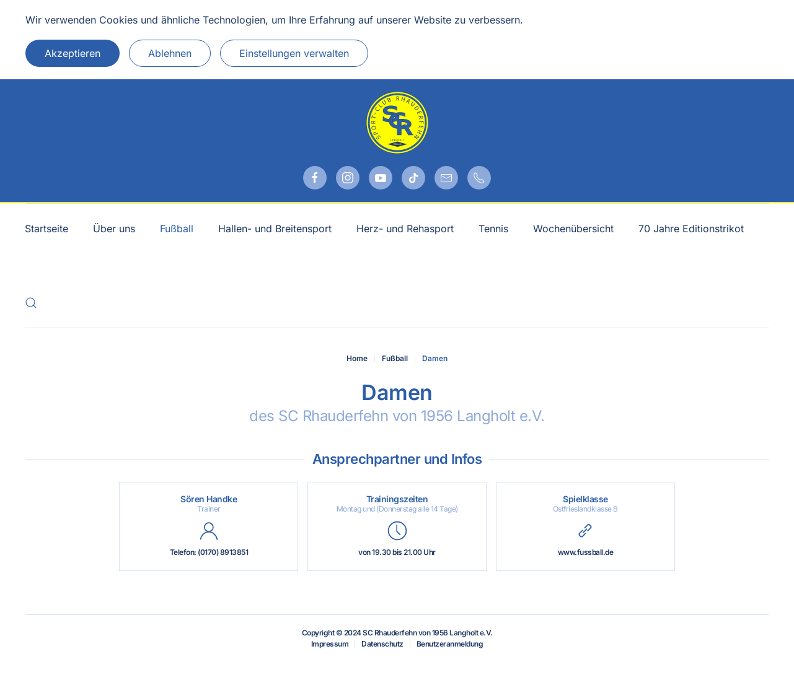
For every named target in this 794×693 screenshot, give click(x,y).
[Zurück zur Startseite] (397, 123)
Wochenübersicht (573, 228)
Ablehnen (170, 53)
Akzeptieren (72, 53)
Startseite (46, 228)
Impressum (330, 643)
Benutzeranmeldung (450, 643)
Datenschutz (382, 643)
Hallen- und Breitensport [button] (275, 228)
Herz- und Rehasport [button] (405, 228)
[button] (31, 303)
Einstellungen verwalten (294, 53)
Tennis (493, 228)
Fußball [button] (176, 228)
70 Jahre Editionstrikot (691, 228)
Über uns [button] (114, 228)
